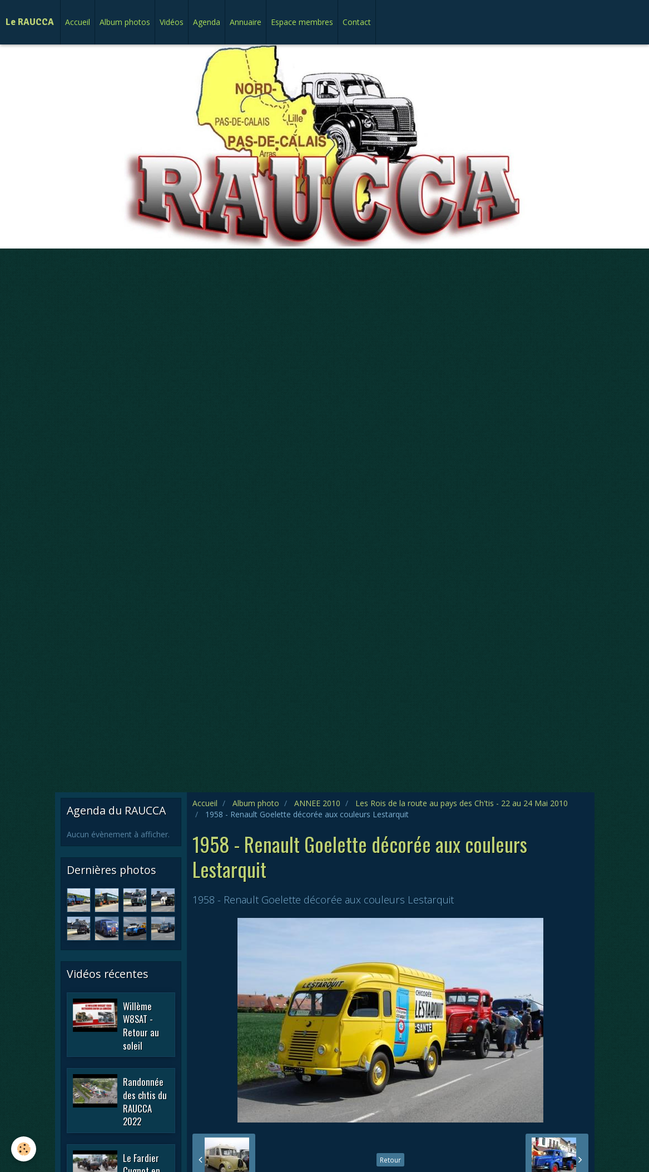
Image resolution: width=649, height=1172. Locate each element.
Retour (390, 1159)
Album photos (125, 22)
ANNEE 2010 (317, 803)
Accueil (77, 22)
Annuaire (245, 22)
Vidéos (172, 22)
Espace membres (302, 22)
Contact (357, 22)
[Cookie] (23, 1148)
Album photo (255, 803)
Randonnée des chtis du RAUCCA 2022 (145, 1101)
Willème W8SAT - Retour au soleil (141, 1025)
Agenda (206, 22)
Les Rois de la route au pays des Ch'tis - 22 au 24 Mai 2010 (461, 803)
